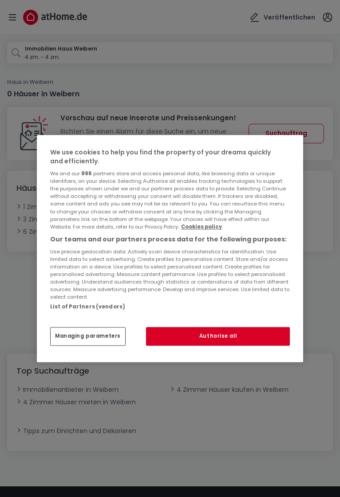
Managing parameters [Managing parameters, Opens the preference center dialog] (88, 335)
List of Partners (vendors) (87, 306)
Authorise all (218, 335)
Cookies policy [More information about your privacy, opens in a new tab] (201, 226)
